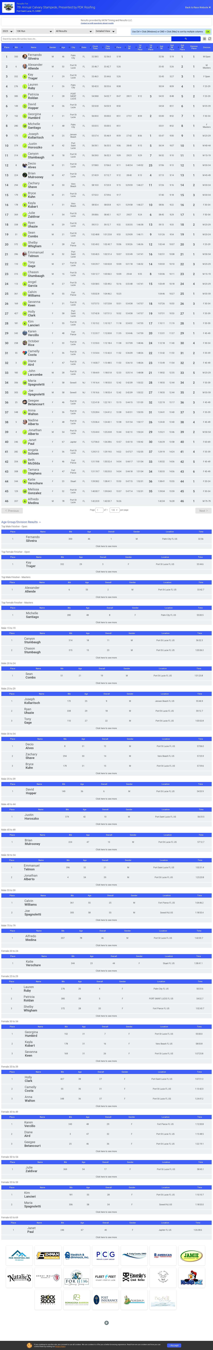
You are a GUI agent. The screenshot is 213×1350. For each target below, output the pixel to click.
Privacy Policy (60, 1346)
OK (207, 31)
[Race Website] (9, 7)
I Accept (174, 1345)
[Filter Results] (204, 39)
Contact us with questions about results (97, 23)
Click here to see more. (106, 546)
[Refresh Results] (210, 39)
